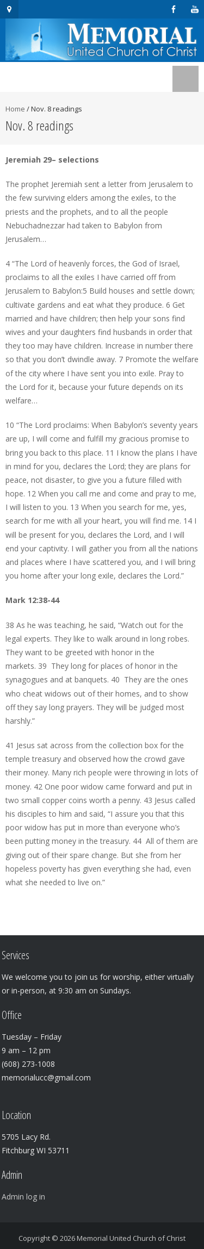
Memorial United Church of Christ (131, 1238)
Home (15, 109)
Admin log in (23, 1196)
